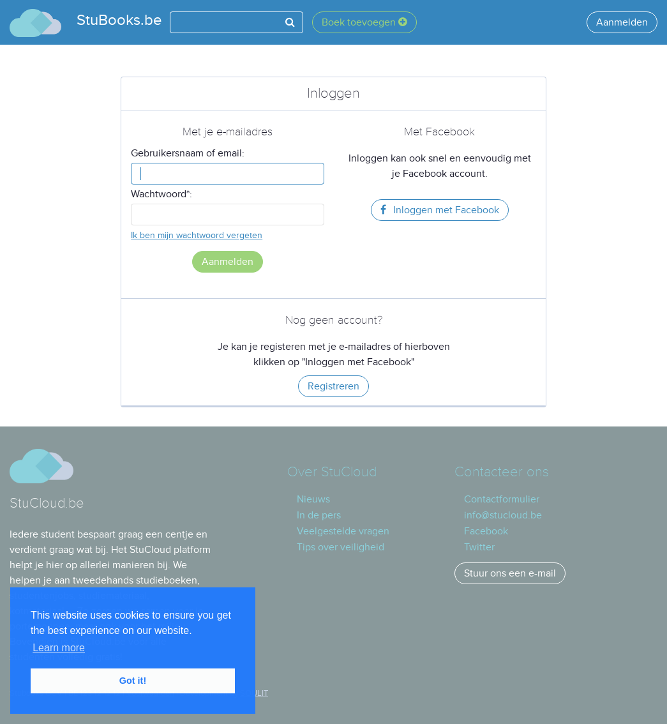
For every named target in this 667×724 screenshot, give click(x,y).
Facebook (486, 531)
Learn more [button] (59, 647)
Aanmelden (622, 22)
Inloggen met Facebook (439, 210)
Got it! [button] (132, 680)
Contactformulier (501, 499)
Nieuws (313, 499)
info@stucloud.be (503, 515)
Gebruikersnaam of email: (187, 153)
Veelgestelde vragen (343, 531)
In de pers (319, 515)
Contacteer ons (501, 472)
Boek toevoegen (364, 22)
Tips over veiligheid (340, 547)
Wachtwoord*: (161, 194)
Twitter (479, 547)
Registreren (333, 386)
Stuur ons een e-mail (510, 573)
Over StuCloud (332, 472)
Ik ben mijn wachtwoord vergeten (196, 235)
